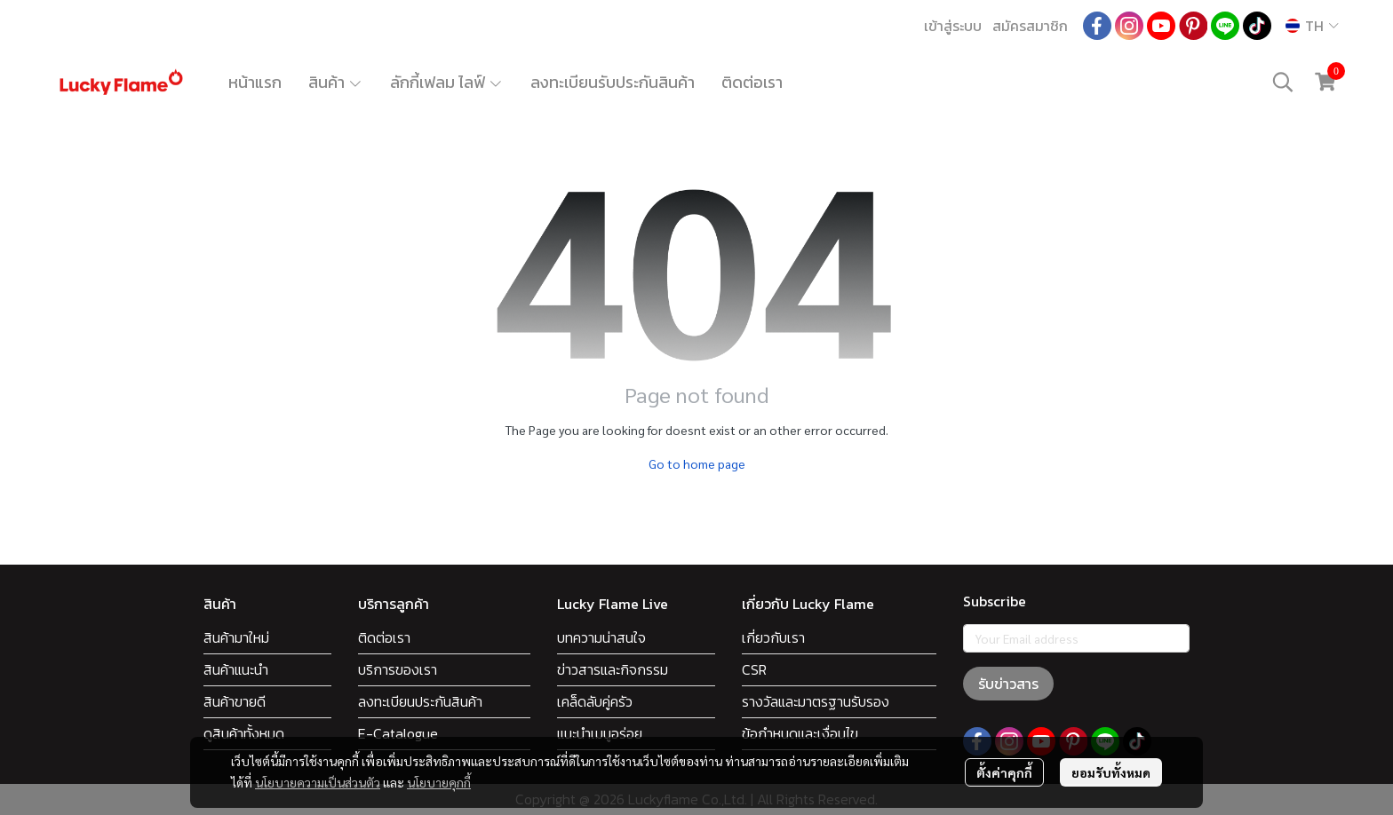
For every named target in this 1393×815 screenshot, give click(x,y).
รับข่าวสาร (1008, 683)
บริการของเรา (397, 669)
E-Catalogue (398, 733)
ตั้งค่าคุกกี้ (1004, 772)
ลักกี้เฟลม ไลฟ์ (447, 82)
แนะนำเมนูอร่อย (599, 733)
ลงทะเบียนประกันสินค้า (420, 701)
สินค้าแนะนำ (235, 669)
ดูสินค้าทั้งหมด (243, 733)
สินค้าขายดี (234, 701)
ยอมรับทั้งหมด (1110, 772)
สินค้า (335, 82)
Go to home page (697, 463)
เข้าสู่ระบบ (953, 25)
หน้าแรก (255, 82)
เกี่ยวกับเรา (773, 637)
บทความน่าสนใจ (601, 637)
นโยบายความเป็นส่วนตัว (317, 782)
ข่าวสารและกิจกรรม (612, 669)
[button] (1312, 25)
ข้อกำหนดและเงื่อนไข (800, 733)
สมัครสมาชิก (1030, 25)
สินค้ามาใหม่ (236, 637)
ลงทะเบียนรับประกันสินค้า (612, 82)
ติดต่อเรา (752, 82)
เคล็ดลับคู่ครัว (595, 701)
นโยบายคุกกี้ (439, 782)
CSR (754, 669)
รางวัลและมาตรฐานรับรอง (815, 701)
